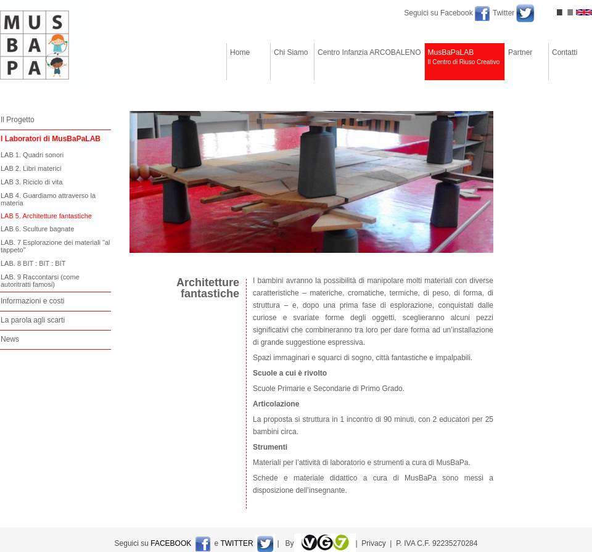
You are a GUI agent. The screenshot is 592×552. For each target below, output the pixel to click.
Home (248, 61)
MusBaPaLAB (465, 61)
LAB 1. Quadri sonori (32, 155)
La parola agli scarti (33, 320)
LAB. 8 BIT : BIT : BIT (33, 263)
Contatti (570, 61)
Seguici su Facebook (439, 13)
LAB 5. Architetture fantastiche (46, 216)
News (10, 339)
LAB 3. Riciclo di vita (31, 182)
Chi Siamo (292, 61)
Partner (526, 61)
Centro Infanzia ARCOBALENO (369, 61)
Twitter (503, 13)
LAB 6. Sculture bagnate (37, 229)
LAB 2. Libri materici (31, 168)
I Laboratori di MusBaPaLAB (51, 138)
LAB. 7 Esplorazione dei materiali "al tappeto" (55, 246)
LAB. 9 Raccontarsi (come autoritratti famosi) (40, 280)
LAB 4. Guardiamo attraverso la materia (48, 199)
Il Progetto (18, 119)
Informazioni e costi (32, 301)
